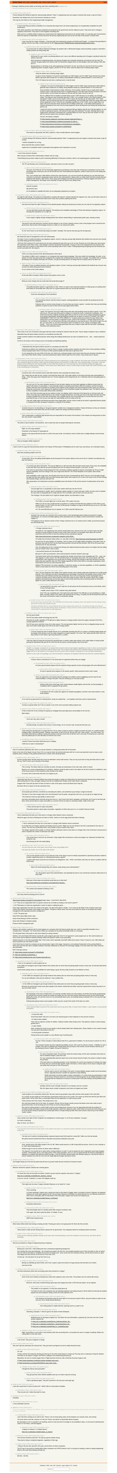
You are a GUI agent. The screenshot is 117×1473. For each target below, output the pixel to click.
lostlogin (28, 1188)
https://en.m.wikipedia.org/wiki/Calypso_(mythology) (42, 1198)
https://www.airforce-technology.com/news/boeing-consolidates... (61, 124)
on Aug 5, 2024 (31, 273)
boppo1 (24, 263)
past (28, 2)
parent (34, 23)
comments (34, 2)
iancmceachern (17, 444)
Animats (19, 1349)
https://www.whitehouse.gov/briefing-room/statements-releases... (46, 883)
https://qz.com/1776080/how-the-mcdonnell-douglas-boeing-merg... (75, 43)
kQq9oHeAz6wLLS (31, 804)
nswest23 (24, 136)
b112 (32, 865)
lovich (23, 413)
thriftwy (15, 1384)
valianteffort (25, 845)
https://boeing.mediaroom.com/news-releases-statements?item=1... (62, 119)
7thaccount (25, 202)
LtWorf (23, 697)
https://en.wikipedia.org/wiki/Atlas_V (26, 955)
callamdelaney (17, 1401)
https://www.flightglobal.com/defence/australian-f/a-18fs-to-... (60, 121)
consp (28, 1207)
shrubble (15, 13)
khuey (37, 871)
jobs (48, 2)
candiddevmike (26, 982)
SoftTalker (24, 1330)
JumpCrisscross (26, 1275)
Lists (51, 1465)
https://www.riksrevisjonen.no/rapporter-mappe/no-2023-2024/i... (55, 536)
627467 (28, 208)
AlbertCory (20, 1116)
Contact (75, 1465)
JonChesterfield (40, 663)
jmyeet (14, 927)
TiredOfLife (20, 1337)
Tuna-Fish (15, 747)
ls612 (23, 456)
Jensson (38, 298)
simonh (28, 1378)
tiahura (19, 1454)
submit (53, 2)
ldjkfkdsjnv (15, 1407)
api (18, 329)
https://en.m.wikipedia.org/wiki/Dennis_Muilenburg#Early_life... (52, 1321)
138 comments (46, 8)
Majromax (24, 821)
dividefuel (24, 279)
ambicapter (25, 973)
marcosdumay (21, 961)
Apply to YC (69, 1465)
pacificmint (20, 151)
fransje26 (28, 646)
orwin (27, 463)
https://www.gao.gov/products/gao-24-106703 (89, 539)
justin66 (28, 47)
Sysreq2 (33, 600)
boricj (23, 221)
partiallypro (25, 703)
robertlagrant (29, 1005)
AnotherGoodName (22, 234)
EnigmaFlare (20, 195)
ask (40, 2)
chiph (18, 1246)
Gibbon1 (24, 251)
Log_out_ (24, 273)
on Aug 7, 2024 (25, 439)
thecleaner (15, 1222)
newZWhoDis (25, 739)
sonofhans (24, 406)
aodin (23, 1182)
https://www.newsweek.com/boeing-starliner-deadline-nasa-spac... (39, 1360)
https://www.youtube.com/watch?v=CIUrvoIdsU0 (27, 900)
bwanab (24, 39)
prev (48, 130)
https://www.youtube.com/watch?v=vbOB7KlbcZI (56, 126)
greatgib (15, 1159)
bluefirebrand (25, 344)
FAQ (48, 1465)
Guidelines (43, 1465)
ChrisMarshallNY (21, 1415)
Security (58, 1465)
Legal (63, 1465)
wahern (28, 168)
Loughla (28, 723)
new (24, 2)
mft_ (27, 853)
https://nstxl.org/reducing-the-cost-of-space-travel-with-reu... (33, 957)
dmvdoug (33, 292)
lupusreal (24, 228)
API (54, 1465)
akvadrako (34, 486)
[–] (30, 13)
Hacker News (17, 2)
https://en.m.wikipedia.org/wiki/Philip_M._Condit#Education (51, 1326)
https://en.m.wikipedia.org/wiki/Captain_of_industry (37, 1432)
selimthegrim (20, 1390)
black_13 (19, 1126)
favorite (40, 8)
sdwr (23, 789)
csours (14, 898)
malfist (33, 657)
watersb (24, 426)
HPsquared (29, 1202)
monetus (38, 675)
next (28, 13)
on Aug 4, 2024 (45, 71)
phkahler (19, 757)
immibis (38, 1038)
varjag (23, 162)
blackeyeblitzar (21, 358)
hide (34, 8)
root (37, 39)
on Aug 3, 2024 (28, 8)
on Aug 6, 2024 (38, 629)
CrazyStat (24, 1134)
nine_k (28, 130)
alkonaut (24, 728)
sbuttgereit (29, 1280)
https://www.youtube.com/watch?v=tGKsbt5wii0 (29, 952)
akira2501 (20, 23)
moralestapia (29, 184)
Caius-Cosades (30, 638)
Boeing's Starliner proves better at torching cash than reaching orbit (35, 6)
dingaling (33, 54)
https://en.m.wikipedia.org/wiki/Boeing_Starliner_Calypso (34, 1176)
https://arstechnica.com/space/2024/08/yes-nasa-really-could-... (38, 1363)
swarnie (24, 708)
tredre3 (19, 1444)
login (105, 2)
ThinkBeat (20, 450)
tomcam (28, 717)
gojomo (15, 1343)
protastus (24, 1260)
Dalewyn (38, 71)
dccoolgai (24, 371)
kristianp (19, 420)
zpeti (18, 777)
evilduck (28, 878)
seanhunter (21, 8)
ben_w (42, 1052)
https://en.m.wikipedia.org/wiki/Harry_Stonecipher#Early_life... (51, 1324)
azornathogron (21, 1171)
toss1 (23, 1142)
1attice (42, 1083)
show (44, 2)
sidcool (19, 439)
